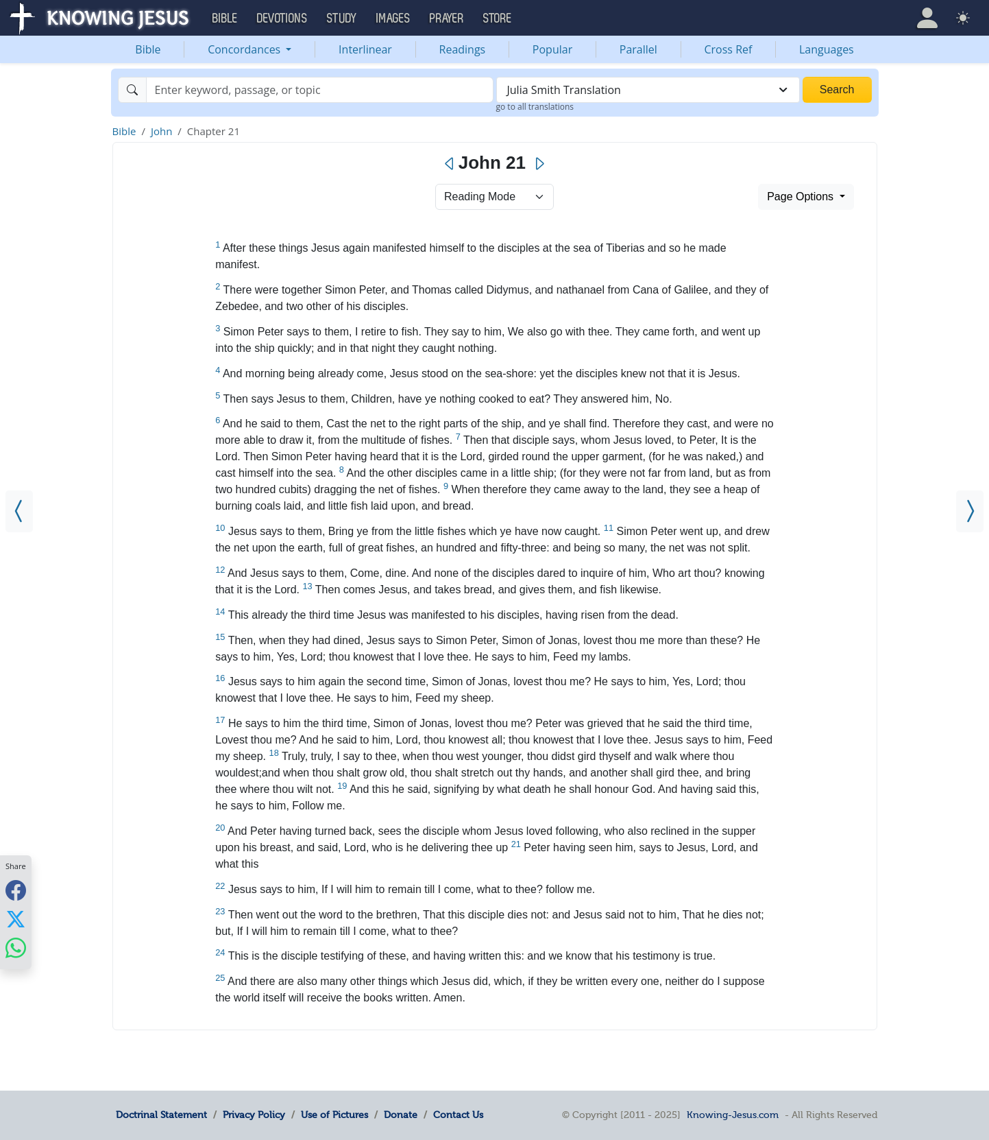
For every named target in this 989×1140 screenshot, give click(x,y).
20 (220, 827)
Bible (147, 49)
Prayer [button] (447, 18)
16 (220, 678)
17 (220, 720)
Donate (400, 1114)
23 (220, 911)
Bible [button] (225, 18)
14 (220, 611)
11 (608, 528)
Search (837, 89)
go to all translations (535, 106)
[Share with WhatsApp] (15, 948)
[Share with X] (16, 919)
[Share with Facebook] (15, 891)
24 (220, 952)
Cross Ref (728, 49)
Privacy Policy (254, 1114)
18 (274, 753)
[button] (927, 18)
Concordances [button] (245, 49)
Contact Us (458, 1114)
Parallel (638, 49)
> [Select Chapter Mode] (494, 197)
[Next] (539, 164)
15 (220, 637)
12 (220, 570)
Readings (462, 49)
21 (516, 844)
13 (307, 586)
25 (220, 978)
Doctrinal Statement (161, 1114)
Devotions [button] (282, 18)
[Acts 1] (970, 511)
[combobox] (648, 90)
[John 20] (19, 511)
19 (342, 786)
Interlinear (365, 49)
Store (497, 18)
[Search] (319, 90)
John (161, 131)
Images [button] (393, 18)
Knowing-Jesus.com (733, 1114)
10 (220, 528)
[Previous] (450, 164)
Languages (826, 49)
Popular (552, 49)
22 (220, 886)
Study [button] (342, 18)
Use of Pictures (334, 1114)
